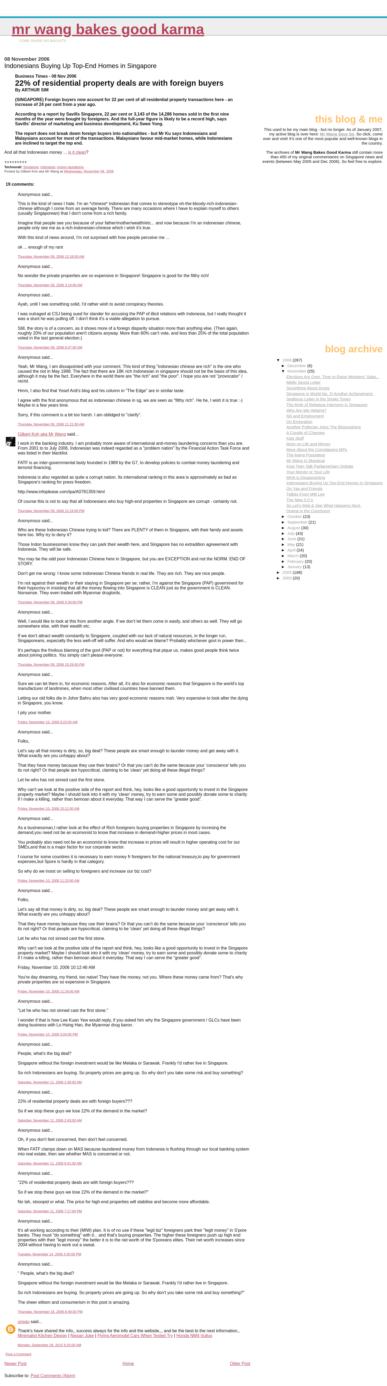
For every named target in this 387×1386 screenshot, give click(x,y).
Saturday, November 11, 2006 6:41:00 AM (50, 1163)
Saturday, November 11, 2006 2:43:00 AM (50, 1120)
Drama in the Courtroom (308, 510)
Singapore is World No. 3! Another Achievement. (330, 393)
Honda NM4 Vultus (194, 1335)
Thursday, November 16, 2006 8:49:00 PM (50, 1312)
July (291, 533)
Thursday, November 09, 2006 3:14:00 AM (50, 285)
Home (128, 1363)
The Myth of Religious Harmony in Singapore (326, 404)
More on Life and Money (308, 444)
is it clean (77, 152)
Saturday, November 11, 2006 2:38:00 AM (50, 1082)
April (292, 550)
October (295, 516)
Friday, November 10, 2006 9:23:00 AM (47, 722)
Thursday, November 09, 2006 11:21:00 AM (51, 424)
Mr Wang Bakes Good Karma (108, 29)
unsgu (24, 1321)
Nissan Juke (82, 1335)
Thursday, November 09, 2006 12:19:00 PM (51, 511)
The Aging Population (305, 455)
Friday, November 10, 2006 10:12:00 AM (49, 809)
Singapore (30, 167)
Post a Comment (18, 1354)
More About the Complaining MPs (316, 449)
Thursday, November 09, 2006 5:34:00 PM (50, 602)
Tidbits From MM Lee (305, 494)
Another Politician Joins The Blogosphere (323, 427)
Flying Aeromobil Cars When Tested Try (135, 1335)
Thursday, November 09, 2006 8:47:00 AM (50, 347)
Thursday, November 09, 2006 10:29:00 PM (51, 664)
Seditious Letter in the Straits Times (318, 399)
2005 (287, 572)
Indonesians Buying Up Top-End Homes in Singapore (334, 483)
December (297, 365)
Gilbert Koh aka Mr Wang (42, 434)
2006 (287, 360)
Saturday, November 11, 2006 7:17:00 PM (50, 1211)
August (294, 527)
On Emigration (299, 421)
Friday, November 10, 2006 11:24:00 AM (49, 991)
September (298, 522)
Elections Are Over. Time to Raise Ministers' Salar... (332, 376)
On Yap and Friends (304, 488)
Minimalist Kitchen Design (42, 1335)
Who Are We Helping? (306, 410)
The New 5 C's (299, 499)
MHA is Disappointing (305, 477)
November (297, 371)
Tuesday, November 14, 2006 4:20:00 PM (49, 1254)
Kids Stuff (295, 438)
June (292, 538)
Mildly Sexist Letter (303, 382)
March (293, 555)
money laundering (70, 167)
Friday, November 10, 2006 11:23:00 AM (49, 881)
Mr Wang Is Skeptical (305, 460)
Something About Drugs (307, 388)
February (296, 561)
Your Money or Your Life (308, 472)
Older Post (240, 1363)
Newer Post (15, 1363)
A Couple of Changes (305, 432)
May (291, 544)
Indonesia (47, 167)
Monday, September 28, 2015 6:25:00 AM (49, 1345)
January (295, 566)
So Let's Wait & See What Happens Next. (323, 505)
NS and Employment (305, 416)
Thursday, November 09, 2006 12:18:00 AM (51, 257)
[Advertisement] (356, 77)
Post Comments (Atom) (53, 1375)
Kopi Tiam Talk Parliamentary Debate (319, 466)
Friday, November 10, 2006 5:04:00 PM (48, 1034)
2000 (287, 578)
